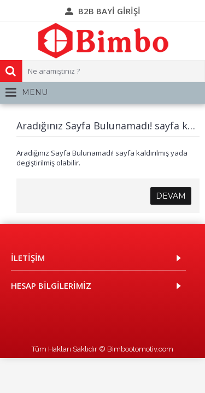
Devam (171, 196)
